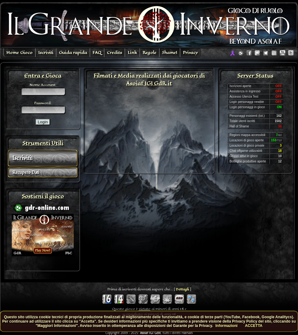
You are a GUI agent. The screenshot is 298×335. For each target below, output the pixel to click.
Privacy (190, 52)
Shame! (169, 52)
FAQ (97, 52)
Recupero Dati (25, 172)
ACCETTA (253, 326)
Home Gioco (19, 52)
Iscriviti (45, 52)
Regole (149, 52)
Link (132, 52)
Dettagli (182, 289)
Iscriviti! (22, 158)
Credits (114, 52)
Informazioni (227, 326)
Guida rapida (73, 52)
